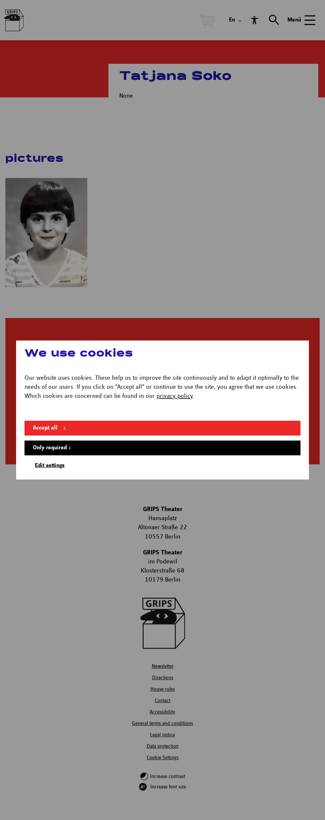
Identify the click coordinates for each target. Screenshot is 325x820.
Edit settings (49, 465)
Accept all (45, 427)
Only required (50, 447)
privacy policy (174, 396)
